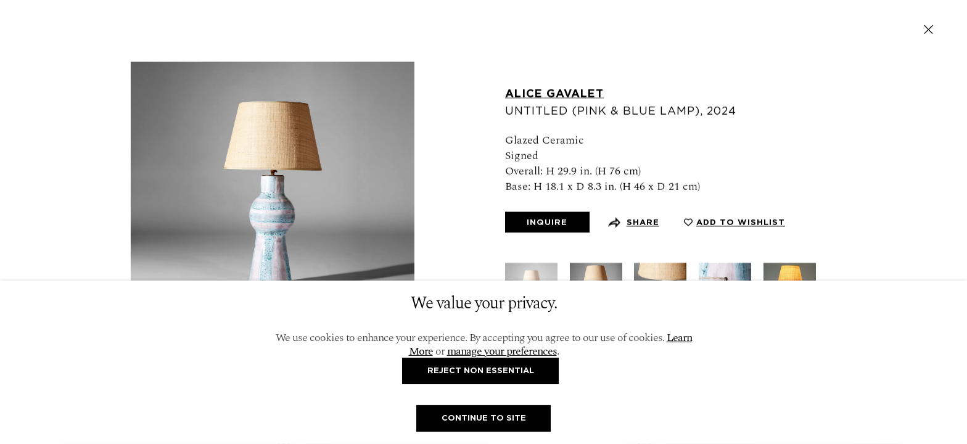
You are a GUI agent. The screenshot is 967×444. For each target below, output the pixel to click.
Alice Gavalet (554, 93)
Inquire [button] (547, 223)
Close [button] (928, 29)
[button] (734, 222)
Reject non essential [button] (480, 370)
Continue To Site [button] (484, 417)
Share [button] (643, 223)
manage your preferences (502, 351)
